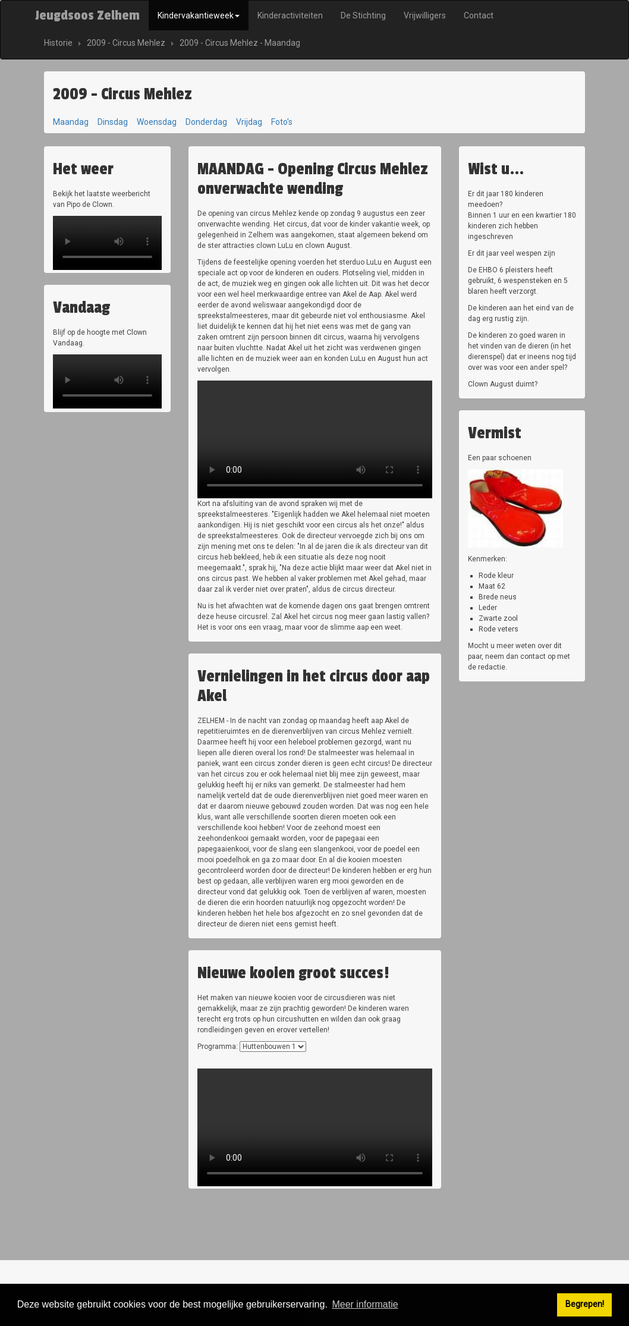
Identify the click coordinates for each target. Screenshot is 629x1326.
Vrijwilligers (425, 15)
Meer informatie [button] (365, 1304)
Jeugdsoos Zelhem (87, 15)
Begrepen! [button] (584, 1304)
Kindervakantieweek (199, 15)
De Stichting (363, 15)
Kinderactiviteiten (290, 15)
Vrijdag (249, 122)
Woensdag (157, 122)
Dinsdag (113, 122)
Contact (478, 15)
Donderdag (206, 122)
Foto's (282, 122)
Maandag (71, 122)
